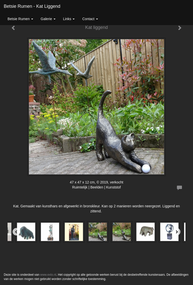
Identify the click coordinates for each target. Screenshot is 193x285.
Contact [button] (90, 19)
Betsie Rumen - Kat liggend (32, 6)
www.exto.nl (48, 274)
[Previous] (16, 231)
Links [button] (69, 19)
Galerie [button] (48, 19)
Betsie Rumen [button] (20, 19)
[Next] (176, 231)
